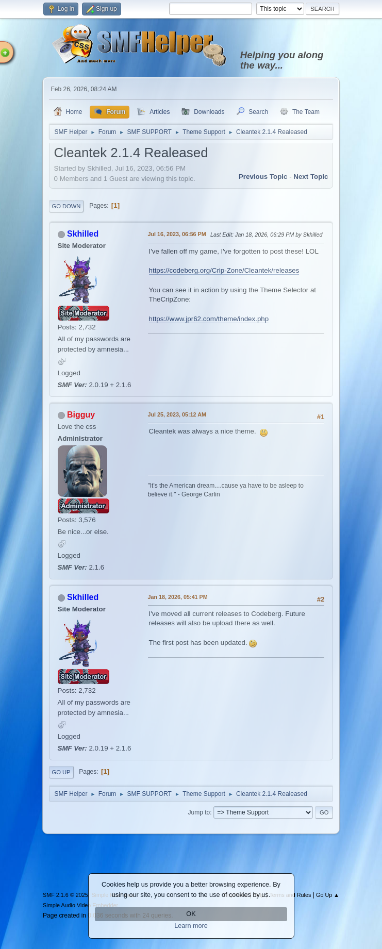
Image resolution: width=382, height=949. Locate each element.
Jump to (199, 812)
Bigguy (81, 414)
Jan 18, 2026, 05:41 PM (178, 597)
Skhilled (82, 233)
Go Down (66, 206)
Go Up (61, 772)
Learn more (191, 925)
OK (190, 914)
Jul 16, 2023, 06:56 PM (177, 234)
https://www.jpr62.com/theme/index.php (209, 319)
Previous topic (263, 176)
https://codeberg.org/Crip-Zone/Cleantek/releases (224, 270)
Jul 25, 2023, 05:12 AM (177, 414)
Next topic (310, 176)
